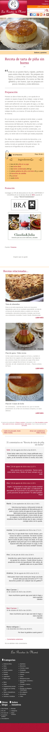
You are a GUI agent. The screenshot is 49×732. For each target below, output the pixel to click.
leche (17, 178)
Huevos (22, 674)
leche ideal (17, 166)
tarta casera (28, 424)
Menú (5, 682)
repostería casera (19, 424)
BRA (33, 195)
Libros (21, 676)
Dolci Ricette (4, 708)
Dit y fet (3, 710)
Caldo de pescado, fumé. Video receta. (12, 432)
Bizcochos (23, 666)
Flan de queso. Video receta (16, 353)
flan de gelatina (39, 422)
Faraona (13, 247)
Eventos (6, 672)
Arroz (5, 666)
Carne (5, 668)
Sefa (8, 450)
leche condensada (20, 169)
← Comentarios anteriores (14, 639)
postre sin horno (9, 424)
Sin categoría (23, 692)
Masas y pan (7, 678)
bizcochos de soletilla (18, 173)
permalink (24, 425)
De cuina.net (4, 712)
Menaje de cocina (25, 678)
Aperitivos (22, 664)
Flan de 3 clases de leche (15, 404)
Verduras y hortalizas (9, 696)
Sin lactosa (23, 694)
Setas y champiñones (9, 692)
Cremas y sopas (24, 668)
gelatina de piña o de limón (25, 171)
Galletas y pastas (24, 672)
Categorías (14, 710)
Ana (8, 466)
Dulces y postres (40, 52)
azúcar (15, 176)
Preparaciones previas (10, 686)
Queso (22, 686)
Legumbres (7, 676)
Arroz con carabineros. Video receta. (37, 432)
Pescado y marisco (25, 684)
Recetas (13, 708)
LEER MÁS (39, 317)
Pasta (5, 684)
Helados (6, 674)
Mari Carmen (12, 608)
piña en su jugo (23, 164)
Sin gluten (6, 694)
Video (21, 696)
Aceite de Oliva (8, 664)
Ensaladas (23, 670)
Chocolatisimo (5, 718)
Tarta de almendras (13, 304)
